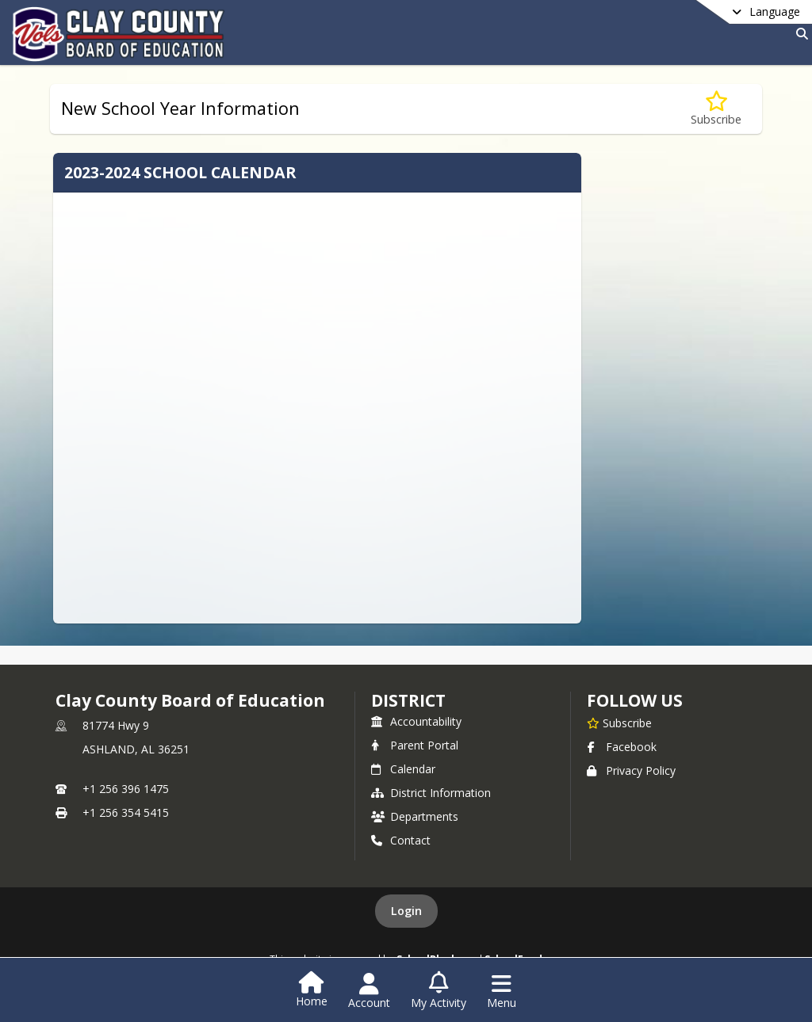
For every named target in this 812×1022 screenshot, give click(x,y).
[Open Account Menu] (369, 991)
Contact (401, 840)
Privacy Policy (631, 770)
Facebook (622, 746)
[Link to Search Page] (799, 33)
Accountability (416, 721)
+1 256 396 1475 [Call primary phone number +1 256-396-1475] (125, 788)
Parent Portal (414, 745)
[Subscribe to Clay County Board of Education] (619, 722)
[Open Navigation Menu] (501, 991)
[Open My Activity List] (438, 991)
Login (406, 910)
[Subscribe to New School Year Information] (716, 109)
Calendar (403, 768)
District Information (431, 792)
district (408, 700)
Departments (414, 816)
